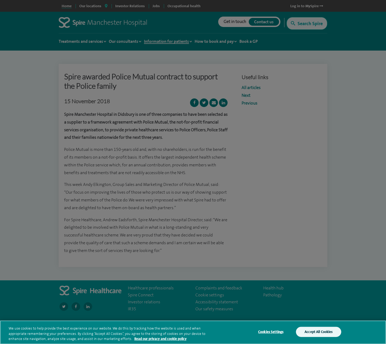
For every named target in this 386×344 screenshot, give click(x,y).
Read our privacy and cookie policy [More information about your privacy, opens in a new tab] (160, 340)
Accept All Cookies (318, 333)
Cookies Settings (270, 333)
